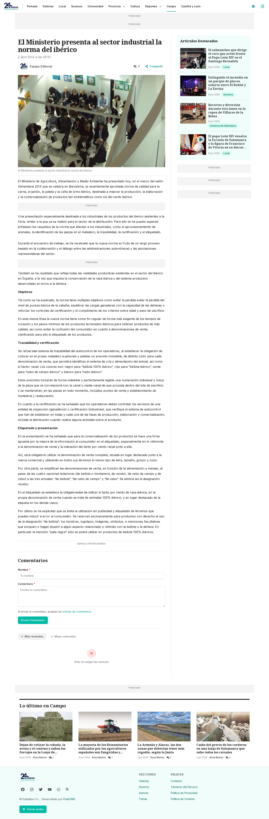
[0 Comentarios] (51, 757)
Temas (143, 798)
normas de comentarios (76, 611)
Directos (144, 787)
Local (227, 66)
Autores (144, 793)
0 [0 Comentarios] (137, 66)
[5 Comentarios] (169, 757)
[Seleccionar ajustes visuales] (253, 6)
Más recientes (32, 636)
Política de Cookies (183, 798)
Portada (32, 6)
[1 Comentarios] (110, 757)
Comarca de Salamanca (223, 125)
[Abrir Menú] (262, 6)
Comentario (26, 583)
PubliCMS (69, 799)
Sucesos (229, 94)
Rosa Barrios (40, 757)
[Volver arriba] (33, 809)
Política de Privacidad (184, 793)
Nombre (24, 569)
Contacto (176, 781)
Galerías (48, 6)
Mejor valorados (63, 636)
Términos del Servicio (184, 787)
